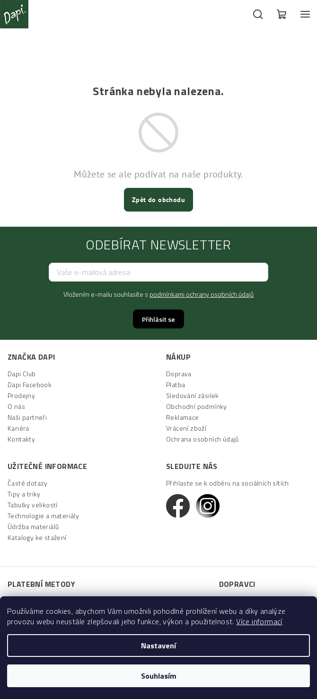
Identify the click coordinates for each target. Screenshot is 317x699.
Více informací (259, 621)
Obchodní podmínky (196, 406)
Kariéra (18, 428)
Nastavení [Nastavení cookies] (158, 645)
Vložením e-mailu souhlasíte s (158, 294)
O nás (16, 406)
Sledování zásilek (192, 395)
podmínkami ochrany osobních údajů (202, 294)
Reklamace (182, 417)
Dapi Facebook (30, 384)
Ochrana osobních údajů (202, 439)
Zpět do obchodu (158, 199)
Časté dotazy (28, 483)
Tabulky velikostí (33, 505)
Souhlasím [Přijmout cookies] (158, 675)
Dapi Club (22, 374)
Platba (175, 384)
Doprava (179, 374)
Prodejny (21, 395)
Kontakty (21, 439)
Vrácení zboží (186, 428)
